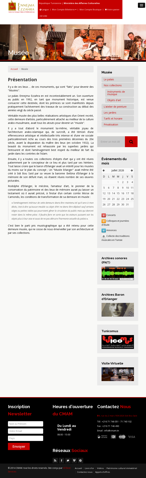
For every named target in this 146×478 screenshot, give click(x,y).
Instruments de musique (116, 93)
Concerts (111, 215)
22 (118, 199)
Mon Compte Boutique (91, 9)
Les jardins (110, 112)
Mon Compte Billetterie (64, 9)
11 (132, 187)
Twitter (68, 460)
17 (127, 193)
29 (118, 204)
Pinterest (80, 460)
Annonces (111, 230)
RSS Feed (55, 460)
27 (108, 204)
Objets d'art (114, 100)
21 (113, 199)
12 (104, 193)
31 (127, 204)
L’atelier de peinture (115, 106)
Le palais (109, 79)
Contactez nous (84, 472)
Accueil (14, 69)
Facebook (61, 460)
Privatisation (111, 124)
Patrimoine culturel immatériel (122, 468)
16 (122, 193)
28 (113, 204)
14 (113, 193)
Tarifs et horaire (113, 118)
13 (108, 193)
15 (118, 193)
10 (127, 187)
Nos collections (113, 85)
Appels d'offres (102, 472)
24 (127, 199)
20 (108, 199)
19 (104, 199)
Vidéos (100, 468)
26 (104, 204)
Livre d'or (89, 468)
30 (122, 204)
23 (122, 199)
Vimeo (74, 460)
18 (132, 193)
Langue (44, 9)
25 (132, 199)
